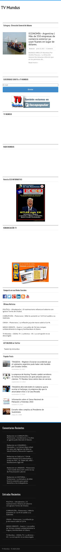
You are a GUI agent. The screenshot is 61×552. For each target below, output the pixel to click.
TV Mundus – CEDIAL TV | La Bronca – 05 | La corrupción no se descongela (26, 335)
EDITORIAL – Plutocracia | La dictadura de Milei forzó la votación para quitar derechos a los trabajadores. (20, 480)
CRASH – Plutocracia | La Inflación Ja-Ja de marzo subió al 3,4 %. (26, 322)
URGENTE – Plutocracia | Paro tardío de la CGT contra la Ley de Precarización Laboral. (21, 470)
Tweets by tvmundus (12, 349)
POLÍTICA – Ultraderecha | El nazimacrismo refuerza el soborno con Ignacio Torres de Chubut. (28, 310)
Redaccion (32, 49)
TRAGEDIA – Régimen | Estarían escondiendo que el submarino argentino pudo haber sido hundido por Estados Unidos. (31, 364)
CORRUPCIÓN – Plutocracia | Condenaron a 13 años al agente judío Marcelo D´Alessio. (20, 438)
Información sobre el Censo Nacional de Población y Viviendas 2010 (27, 400)
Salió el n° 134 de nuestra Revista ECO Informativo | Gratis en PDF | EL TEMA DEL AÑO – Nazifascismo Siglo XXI (20, 459)
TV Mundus (10, 7)
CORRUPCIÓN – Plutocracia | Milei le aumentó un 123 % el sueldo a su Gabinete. (29, 317)
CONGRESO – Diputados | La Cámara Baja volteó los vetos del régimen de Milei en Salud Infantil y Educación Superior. (20, 448)
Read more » (33, 62)
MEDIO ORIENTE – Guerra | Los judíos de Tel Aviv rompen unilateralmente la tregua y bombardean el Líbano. (24, 328)
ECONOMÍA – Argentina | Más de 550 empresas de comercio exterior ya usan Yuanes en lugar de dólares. (42, 39)
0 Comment (49, 49)
